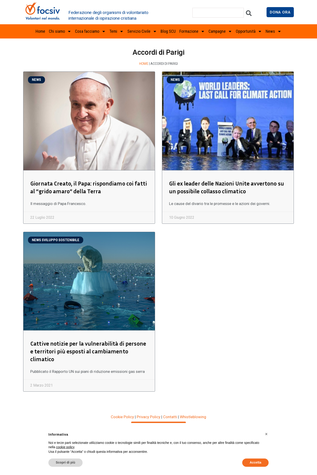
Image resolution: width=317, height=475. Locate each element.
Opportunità (249, 31)
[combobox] (218, 13)
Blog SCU (168, 31)
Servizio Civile (142, 31)
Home (40, 31)
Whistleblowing (193, 409)
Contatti (170, 409)
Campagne (220, 31)
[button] (266, 434)
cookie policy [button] (65, 447)
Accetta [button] (255, 462)
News (273, 31)
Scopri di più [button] (65, 462)
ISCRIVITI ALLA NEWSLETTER (158, 417)
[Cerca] (249, 14)
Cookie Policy (122, 409)
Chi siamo (60, 31)
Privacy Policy (148, 409)
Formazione (192, 31)
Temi (116, 31)
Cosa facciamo (90, 31)
